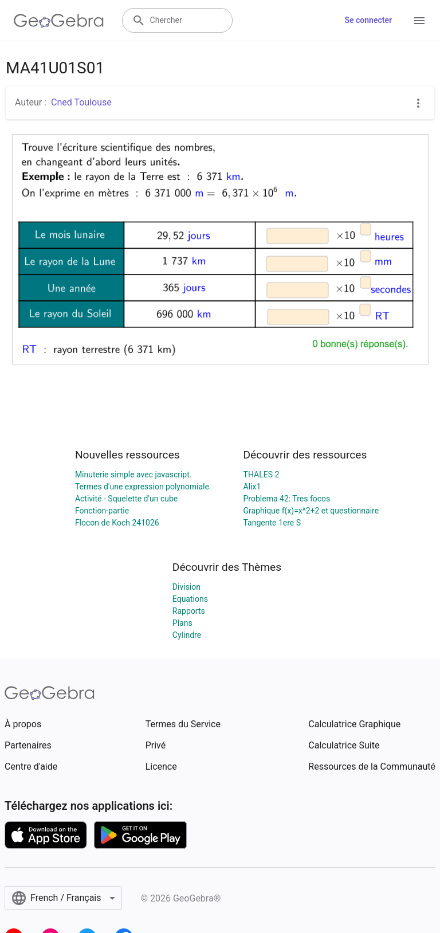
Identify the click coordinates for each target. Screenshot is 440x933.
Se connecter (368, 20)
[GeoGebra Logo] (59, 21)
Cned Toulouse (81, 102)
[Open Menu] (419, 21)
